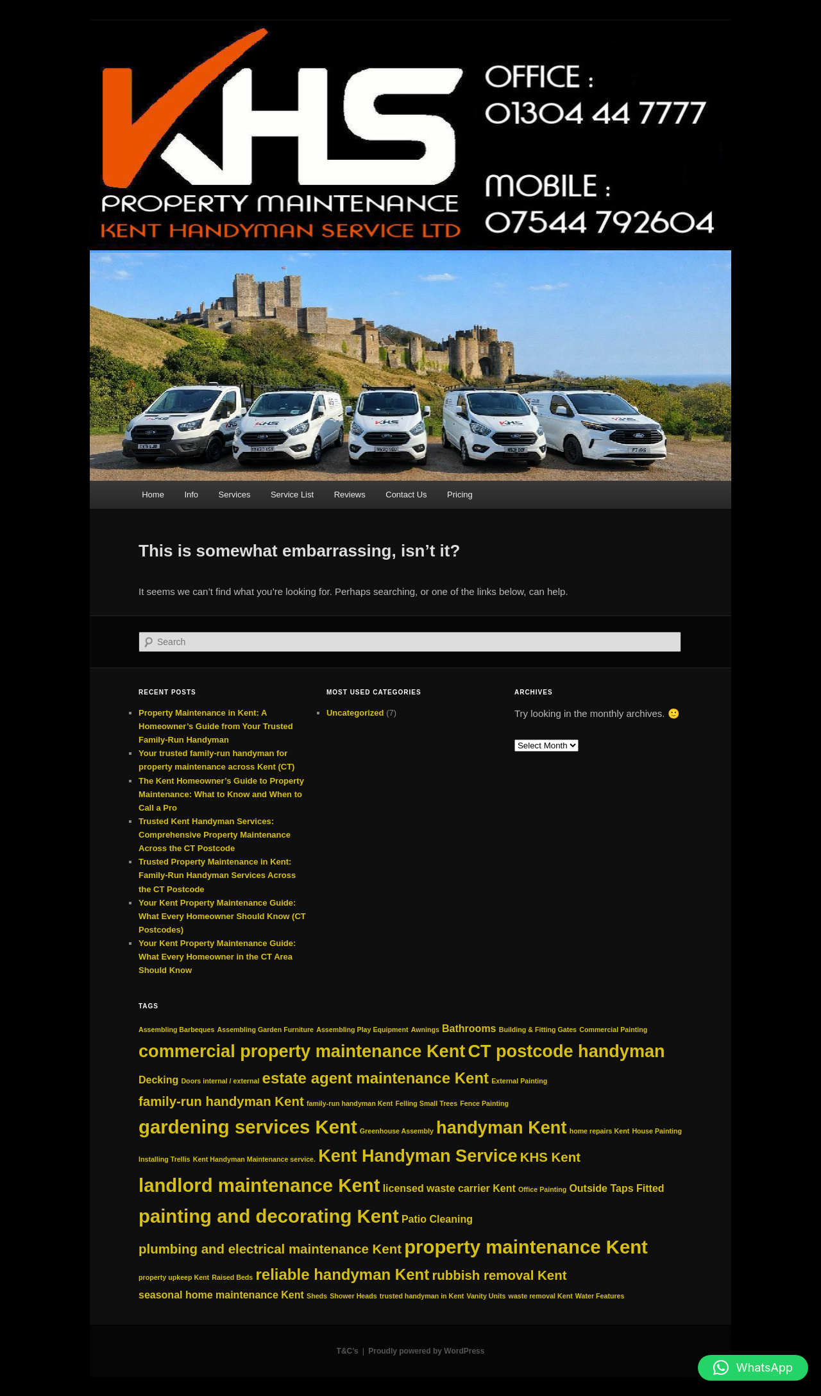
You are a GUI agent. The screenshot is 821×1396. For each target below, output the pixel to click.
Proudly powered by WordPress (426, 1351)
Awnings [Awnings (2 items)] (425, 1029)
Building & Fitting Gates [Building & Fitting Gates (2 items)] (538, 1029)
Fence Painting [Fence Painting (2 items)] (484, 1103)
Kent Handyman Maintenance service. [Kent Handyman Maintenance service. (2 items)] (254, 1159)
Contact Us (406, 494)
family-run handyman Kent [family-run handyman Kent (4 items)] (221, 1101)
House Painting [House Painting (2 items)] (657, 1131)
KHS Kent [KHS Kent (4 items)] (550, 1157)
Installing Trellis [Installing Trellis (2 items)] (164, 1159)
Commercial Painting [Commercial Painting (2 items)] (613, 1029)
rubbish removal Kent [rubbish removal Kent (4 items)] (499, 1275)
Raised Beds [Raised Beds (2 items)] (232, 1277)
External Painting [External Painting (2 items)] (519, 1081)
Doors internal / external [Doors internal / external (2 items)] (220, 1081)
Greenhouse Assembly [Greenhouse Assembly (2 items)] (397, 1131)
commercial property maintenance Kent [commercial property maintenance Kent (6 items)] (302, 1051)
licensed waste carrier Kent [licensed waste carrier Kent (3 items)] (449, 1188)
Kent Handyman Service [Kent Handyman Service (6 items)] (417, 1156)
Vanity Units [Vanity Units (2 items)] (485, 1296)
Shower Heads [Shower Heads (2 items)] (353, 1296)
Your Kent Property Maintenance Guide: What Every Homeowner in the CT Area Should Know (217, 956)
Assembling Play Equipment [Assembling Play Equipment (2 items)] (362, 1029)
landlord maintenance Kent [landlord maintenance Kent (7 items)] (259, 1185)
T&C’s (348, 1351)
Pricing (460, 494)
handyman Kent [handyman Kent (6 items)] (501, 1127)
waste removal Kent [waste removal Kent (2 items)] (541, 1296)
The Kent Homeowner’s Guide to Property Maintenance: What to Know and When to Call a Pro (221, 794)
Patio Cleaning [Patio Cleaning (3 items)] (437, 1219)
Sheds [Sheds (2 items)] (317, 1296)
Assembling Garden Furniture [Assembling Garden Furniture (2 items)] (265, 1029)
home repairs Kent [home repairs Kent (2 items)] (600, 1131)
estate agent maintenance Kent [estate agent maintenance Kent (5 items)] (375, 1078)
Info (191, 494)
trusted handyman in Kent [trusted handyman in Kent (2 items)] (422, 1296)
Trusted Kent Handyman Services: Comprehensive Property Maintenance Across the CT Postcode (215, 834)
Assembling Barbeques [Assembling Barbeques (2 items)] (176, 1029)
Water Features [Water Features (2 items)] (600, 1296)
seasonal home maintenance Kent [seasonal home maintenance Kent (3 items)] (221, 1294)
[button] (753, 1368)
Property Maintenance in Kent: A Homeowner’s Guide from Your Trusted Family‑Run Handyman (216, 726)
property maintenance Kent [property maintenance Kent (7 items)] (526, 1246)
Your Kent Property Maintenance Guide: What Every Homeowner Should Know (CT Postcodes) (222, 916)
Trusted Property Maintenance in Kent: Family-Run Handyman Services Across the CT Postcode (217, 875)
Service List (292, 494)
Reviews (350, 494)
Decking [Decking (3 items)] (158, 1079)
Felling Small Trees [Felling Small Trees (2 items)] (427, 1103)
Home (153, 494)
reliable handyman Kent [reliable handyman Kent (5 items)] (342, 1274)
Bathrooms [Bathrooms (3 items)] (469, 1028)
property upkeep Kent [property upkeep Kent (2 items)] (174, 1277)
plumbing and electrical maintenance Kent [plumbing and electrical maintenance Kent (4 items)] (270, 1248)
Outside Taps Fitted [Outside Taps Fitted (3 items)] (616, 1188)
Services (235, 494)
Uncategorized (355, 713)
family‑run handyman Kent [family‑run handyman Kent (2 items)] (350, 1103)
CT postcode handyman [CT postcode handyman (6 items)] (566, 1051)
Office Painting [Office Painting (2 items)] (542, 1189)
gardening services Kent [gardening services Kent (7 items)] (248, 1126)
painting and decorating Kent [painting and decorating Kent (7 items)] (269, 1216)
